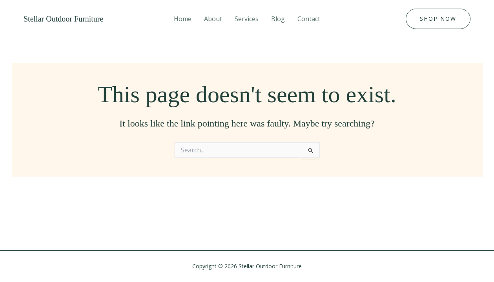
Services (247, 18)
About (213, 18)
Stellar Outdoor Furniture (63, 18)
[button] (438, 19)
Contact (308, 18)
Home (182, 18)
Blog (278, 18)
